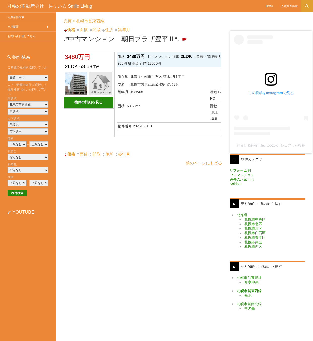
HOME (270, 6)
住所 (107, 30)
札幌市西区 (253, 247)
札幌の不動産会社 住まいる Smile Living (50, 6)
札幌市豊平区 (255, 237)
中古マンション (242, 175)
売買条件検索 (289, 6)
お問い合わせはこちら (21, 36)
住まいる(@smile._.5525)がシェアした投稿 (271, 145)
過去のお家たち (242, 179)
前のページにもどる (204, 163)
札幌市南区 (253, 242)
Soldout (235, 184)
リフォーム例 (240, 170)
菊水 (248, 295)
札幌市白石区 (255, 233)
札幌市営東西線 (249, 291)
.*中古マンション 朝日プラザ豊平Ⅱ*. (126, 39)
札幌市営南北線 (249, 304)
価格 (69, 30)
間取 (95, 30)
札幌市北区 (253, 224)
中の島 (249, 308)
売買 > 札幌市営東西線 (84, 21)
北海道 (242, 215)
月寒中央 (251, 282)
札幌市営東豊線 (249, 278)
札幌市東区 (253, 228)
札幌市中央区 (255, 219)
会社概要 (13, 26)
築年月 (122, 30)
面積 (82, 30)
